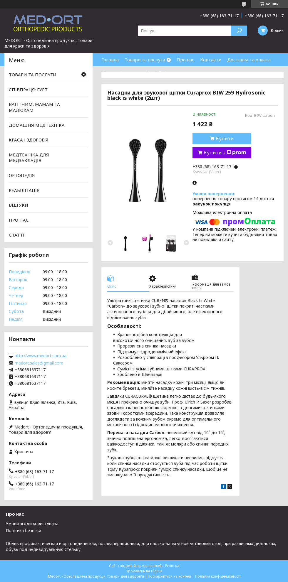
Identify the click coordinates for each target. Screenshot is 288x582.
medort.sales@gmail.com (39, 363)
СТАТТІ (16, 234)
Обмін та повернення (178, 73)
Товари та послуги (145, 60)
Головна (110, 60)
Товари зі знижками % (125, 73)
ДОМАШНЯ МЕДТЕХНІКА (37, 125)
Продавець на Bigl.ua (144, 570)
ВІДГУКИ (18, 205)
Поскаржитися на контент (169, 576)
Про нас (185, 60)
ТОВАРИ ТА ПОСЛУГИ (32, 74)
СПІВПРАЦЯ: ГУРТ (28, 89)
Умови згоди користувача (32, 523)
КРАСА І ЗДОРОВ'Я (28, 140)
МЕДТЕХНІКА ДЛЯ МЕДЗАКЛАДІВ (29, 157)
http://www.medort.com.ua (40, 355)
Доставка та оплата (249, 60)
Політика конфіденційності (217, 576)
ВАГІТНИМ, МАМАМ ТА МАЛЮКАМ (34, 107)
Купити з (225, 152)
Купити (225, 138)
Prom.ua (172, 565)
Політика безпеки (23, 530)
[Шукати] (239, 31)
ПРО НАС (19, 220)
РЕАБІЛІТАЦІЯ (24, 190)
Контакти (210, 60)
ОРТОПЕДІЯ (22, 175)
